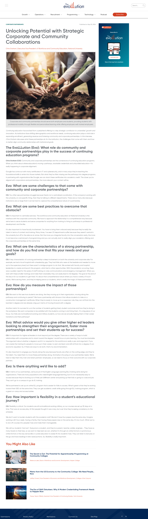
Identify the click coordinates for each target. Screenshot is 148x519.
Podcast (104, 15)
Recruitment (56, 15)
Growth (26, 15)
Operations (40, 15)
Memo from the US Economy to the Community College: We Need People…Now (62, 473)
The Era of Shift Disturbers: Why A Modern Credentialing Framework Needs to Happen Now (62, 490)
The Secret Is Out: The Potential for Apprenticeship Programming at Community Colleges (59, 455)
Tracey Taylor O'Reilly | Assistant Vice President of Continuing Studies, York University (56, 496)
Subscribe (120, 14)
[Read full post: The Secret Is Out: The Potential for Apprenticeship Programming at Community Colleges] (16, 457)
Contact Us (73, 517)
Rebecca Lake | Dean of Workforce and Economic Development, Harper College (55, 460)
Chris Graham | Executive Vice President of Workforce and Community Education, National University (44, 49)
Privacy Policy (28, 517)
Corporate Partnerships (15, 24)
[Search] (140, 5)
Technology (90, 15)
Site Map (94, 517)
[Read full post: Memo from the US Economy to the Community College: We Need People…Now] (16, 475)
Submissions (5, 517)
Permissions (51, 517)
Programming (73, 15)
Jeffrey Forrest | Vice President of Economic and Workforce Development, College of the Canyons (60, 478)
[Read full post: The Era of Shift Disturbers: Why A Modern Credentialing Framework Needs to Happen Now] (16, 493)
